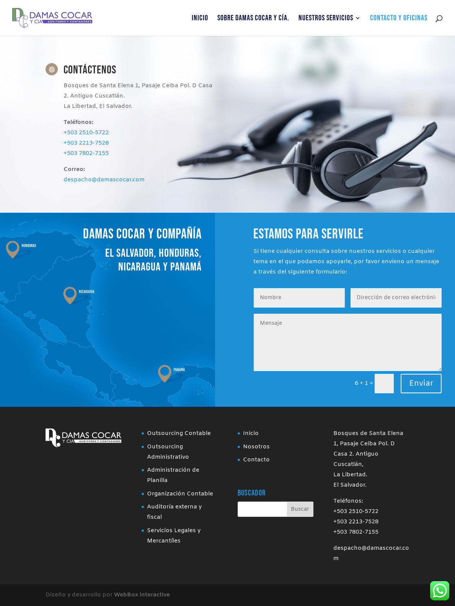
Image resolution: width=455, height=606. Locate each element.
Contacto (256, 460)
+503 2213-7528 (86, 143)
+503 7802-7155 (86, 153)
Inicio (200, 19)
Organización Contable (180, 494)
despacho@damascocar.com (104, 180)
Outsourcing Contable (179, 433)
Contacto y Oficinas (398, 19)
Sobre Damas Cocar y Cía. (253, 19)
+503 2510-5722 (86, 133)
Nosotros (256, 447)
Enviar (421, 383)
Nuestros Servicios (325, 19)
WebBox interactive (142, 595)
